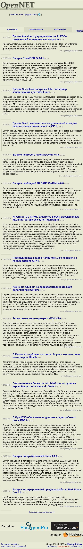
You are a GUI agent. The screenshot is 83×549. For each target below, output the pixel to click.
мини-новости (60, 29)
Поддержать (64, 546)
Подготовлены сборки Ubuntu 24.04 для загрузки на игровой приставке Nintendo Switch (44, 385)
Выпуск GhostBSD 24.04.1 (28, 58)
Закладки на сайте (10, 544)
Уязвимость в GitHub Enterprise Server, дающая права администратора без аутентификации (46, 218)
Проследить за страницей (13, 546)
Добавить (52, 546)
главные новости (36, 29)
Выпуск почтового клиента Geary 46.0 (36, 154)
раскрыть (80, 30)
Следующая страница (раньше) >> (41, 512)
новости (14, 14)
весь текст (78, 51)
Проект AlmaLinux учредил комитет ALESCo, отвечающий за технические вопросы (40, 38)
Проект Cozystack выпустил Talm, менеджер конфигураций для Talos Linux (40, 91)
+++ (21, 14)
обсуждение (67, 51)
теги (35, 14)
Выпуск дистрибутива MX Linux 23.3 (35, 456)
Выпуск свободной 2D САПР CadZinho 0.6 (38, 183)
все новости (12, 29)
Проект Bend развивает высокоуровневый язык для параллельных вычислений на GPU (45, 125)
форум (28, 14)
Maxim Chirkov (74, 544)
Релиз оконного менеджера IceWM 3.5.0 (37, 318)
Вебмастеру (76, 546)
